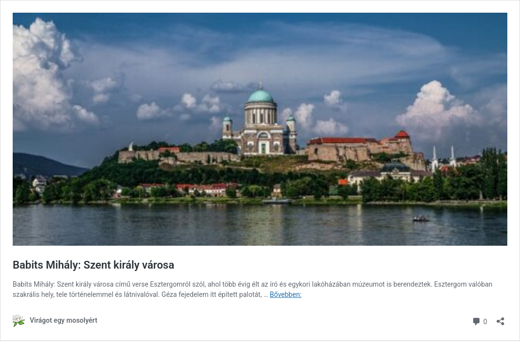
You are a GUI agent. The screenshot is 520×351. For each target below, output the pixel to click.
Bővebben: (285, 294)
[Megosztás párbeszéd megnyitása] (500, 318)
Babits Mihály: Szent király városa (93, 265)
